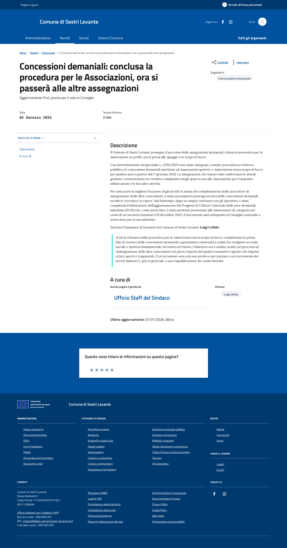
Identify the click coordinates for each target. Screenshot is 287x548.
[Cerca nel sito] (262, 22)
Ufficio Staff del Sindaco (142, 298)
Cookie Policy (159, 510)
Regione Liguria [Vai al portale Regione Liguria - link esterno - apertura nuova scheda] (29, 5)
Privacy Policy (160, 504)
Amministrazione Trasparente (169, 493)
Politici (27, 452)
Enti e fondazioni (33, 446)
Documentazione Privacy (166, 498)
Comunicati (223, 435)
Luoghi (220, 464)
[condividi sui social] (219, 62)
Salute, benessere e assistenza (170, 446)
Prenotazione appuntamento (104, 504)
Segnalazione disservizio (102, 510)
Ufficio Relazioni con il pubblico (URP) (38, 513)
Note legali (158, 516)
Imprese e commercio (164, 435)
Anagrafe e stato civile (100, 440)
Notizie (220, 429)
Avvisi (220, 440)
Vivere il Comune (110, 38)
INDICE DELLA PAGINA (31, 138)
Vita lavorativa (160, 464)
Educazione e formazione (102, 469)
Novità (65, 38)
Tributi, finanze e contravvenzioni (171, 452)
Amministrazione (38, 38)
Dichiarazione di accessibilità (168, 521)
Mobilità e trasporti (163, 440)
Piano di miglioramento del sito (105, 521)
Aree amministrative (35, 435)
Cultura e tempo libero (100, 464)
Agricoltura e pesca (98, 429)
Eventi (220, 470)
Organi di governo (33, 429)
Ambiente (93, 435)
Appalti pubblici (96, 446)
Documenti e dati (33, 464)
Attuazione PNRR (98, 493)
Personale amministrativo (38, 458)
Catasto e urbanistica (100, 458)
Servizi (84, 38)
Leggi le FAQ (95, 498)
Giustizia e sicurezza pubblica (168, 429)
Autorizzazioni (96, 452)
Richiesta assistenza (100, 516)
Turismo (156, 458)
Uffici (26, 440)
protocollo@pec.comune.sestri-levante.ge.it (48, 521)
